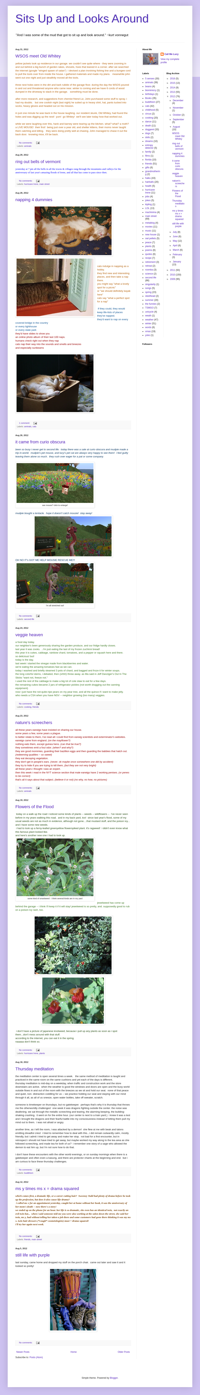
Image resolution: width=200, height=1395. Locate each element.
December (178, 100)
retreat (148, 266)
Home (74, 1352)
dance (148, 121)
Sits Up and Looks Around (82, 18)
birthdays (150, 94)
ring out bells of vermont (38, 161)
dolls (147, 137)
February (177, 254)
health (148, 186)
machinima (150, 212)
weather (149, 319)
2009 (173, 279)
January (177, 261)
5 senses (149, 78)
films (147, 155)
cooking (27, 707)
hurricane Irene (31, 184)
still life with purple (32, 1255)
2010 (173, 274)
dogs (147, 133)
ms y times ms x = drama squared (47, 1188)
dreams (149, 141)
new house (150, 234)
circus (148, 113)
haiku (148, 178)
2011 (173, 270)
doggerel (149, 129)
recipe (148, 258)
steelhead (150, 296)
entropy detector (149, 146)
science (149, 273)
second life (29, 619)
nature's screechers (33, 722)
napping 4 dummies (33, 199)
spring (148, 292)
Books (148, 98)
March (176, 250)
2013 (173, 92)
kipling (148, 204)
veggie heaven (29, 634)
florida (148, 159)
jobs (147, 196)
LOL (147, 208)
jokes (148, 200)
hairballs (149, 182)
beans (148, 86)
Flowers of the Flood (34, 806)
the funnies (151, 304)
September (178, 119)
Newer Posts (22, 1352)
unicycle (149, 311)
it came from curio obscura (40, 442)
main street (44, 184)
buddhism (28, 1173)
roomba (149, 269)
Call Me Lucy (171, 54)
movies (148, 226)
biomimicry (150, 90)
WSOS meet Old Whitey (38, 56)
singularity (150, 284)
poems (148, 250)
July (175, 232)
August (176, 126)
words (148, 327)
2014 (173, 87)
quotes (148, 254)
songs (148, 288)
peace (148, 242)
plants (42, 1053)
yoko (147, 335)
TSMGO (149, 307)
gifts (147, 167)
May (175, 241)
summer (149, 300)
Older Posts (124, 1352)
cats (34, 426)
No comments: (26, 143)
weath (148, 315)
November (178, 107)
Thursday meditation (34, 1069)
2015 (173, 83)
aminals (27, 146)
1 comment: (24, 423)
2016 (173, 78)
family (148, 151)
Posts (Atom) (36, 1357)
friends (35, 707)
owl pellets (150, 238)
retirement (150, 262)
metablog (150, 222)
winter (148, 323)
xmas (148, 331)
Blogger (114, 1378)
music (148, 230)
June (175, 236)
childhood (150, 110)
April (175, 245)
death (148, 125)
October (177, 115)
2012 (173, 96)
